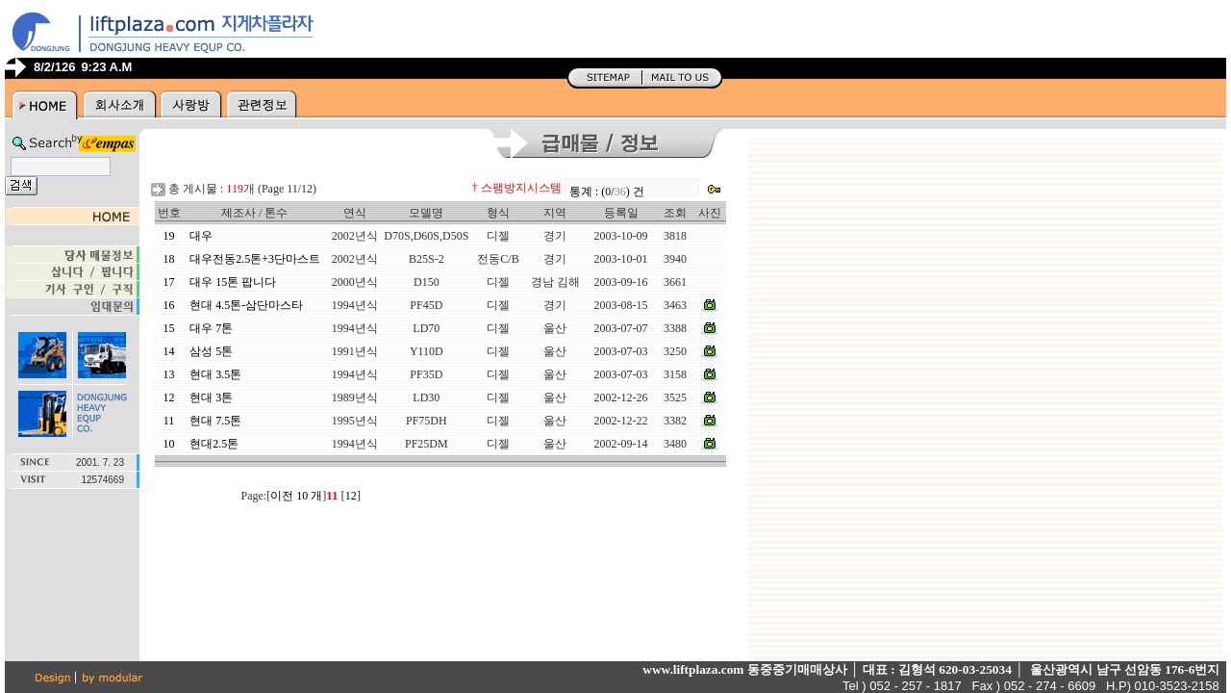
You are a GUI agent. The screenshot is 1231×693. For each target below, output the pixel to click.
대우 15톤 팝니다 (232, 282)
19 (169, 236)
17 (169, 282)
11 (169, 420)
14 (169, 351)
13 (169, 374)
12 (169, 397)
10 (169, 443)
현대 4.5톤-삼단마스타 (246, 305)
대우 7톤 (211, 328)
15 (169, 328)
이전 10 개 (296, 495)
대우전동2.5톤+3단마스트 (254, 259)
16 (169, 305)
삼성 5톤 (211, 351)
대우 (201, 236)
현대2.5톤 (214, 443)
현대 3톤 (211, 397)
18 (169, 259)
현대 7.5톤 (215, 420)
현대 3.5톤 (215, 374)
